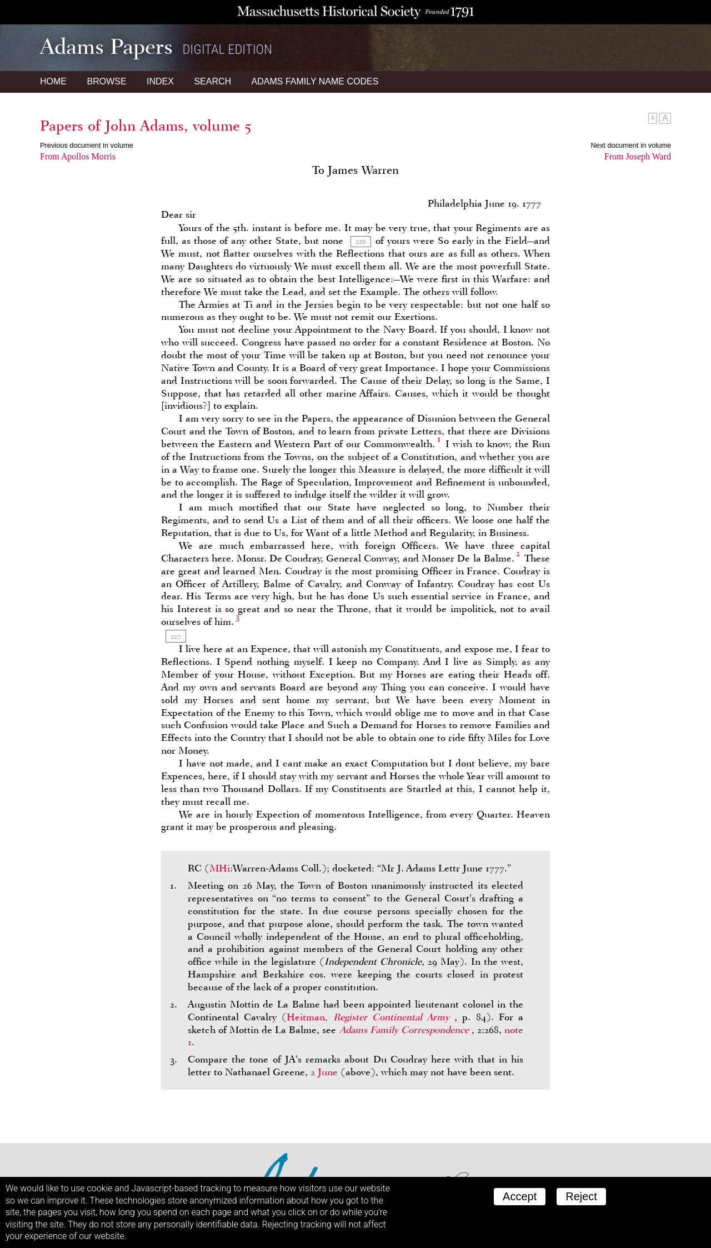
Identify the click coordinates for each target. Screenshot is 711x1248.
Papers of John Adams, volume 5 (145, 125)
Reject (581, 1196)
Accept (520, 1196)
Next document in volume (631, 145)
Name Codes (315, 81)
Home (53, 81)
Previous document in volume (86, 145)
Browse (106, 81)
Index (160, 81)
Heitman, (370, 1017)
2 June (324, 1072)
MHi (219, 868)
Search (212, 81)
